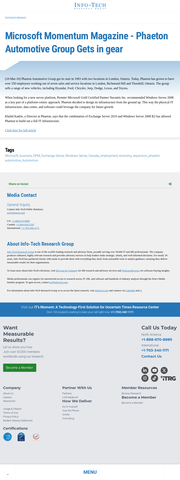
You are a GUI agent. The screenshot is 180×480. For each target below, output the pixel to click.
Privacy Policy (10, 416)
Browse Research (131, 393)
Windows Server (76, 156)
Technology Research (15, 17)
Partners (67, 393)
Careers (7, 397)
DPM (36, 156)
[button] (90, 472)
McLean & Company (66, 270)
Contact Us (151, 356)
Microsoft (11, 156)
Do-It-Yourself (70, 406)
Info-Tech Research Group (20, 251)
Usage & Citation (12, 408)
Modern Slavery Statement (18, 420)
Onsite (66, 414)
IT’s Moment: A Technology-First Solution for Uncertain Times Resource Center (96, 307)
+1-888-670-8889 (21, 220)
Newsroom (9, 401)
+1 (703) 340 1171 (122, 312)
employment (109, 156)
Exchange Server (52, 156)
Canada (93, 156)
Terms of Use (10, 412)
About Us (8, 393)
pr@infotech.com (16, 212)
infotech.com (101, 290)
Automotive (30, 160)
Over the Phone (70, 410)
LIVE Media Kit (70, 397)
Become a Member (19, 368)
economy (125, 156)
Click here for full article (20, 130)
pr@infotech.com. (59, 282)
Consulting (68, 418)
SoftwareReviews (131, 270)
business (26, 156)
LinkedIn (130, 290)
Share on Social (90, 184)
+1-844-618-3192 (25, 224)
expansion (140, 156)
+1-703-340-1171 (30, 228)
